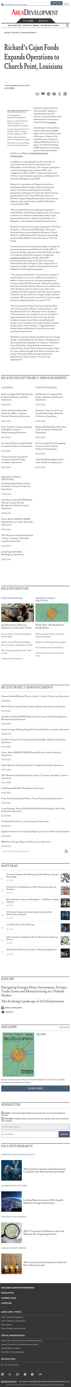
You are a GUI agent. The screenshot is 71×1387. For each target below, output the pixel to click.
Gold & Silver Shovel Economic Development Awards (21, 1341)
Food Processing (46, 387)
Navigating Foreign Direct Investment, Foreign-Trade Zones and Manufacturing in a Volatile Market (34, 991)
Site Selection (6, 1325)
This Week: (34, 1120)
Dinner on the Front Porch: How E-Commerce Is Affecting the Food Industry (18, 123)
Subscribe (57, 3)
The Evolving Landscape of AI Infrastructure (32, 1001)
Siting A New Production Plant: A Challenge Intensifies (18, 138)
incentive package (18, 257)
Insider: (33, 1114)
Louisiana (51, 122)
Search (43, 21)
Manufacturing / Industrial (11, 478)
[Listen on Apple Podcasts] (35, 1008)
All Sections (67, 25)
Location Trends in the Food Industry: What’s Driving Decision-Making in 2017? (18, 131)
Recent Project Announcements (20, 33)
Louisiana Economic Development (29, 154)
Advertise (23, 4)
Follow (28, 21)
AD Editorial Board (50, 25)
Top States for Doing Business (13, 1352)
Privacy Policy (43, 1384)
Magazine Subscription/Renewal (18, 1288)
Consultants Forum (10, 4)
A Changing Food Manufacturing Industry (16, 116)
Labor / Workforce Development (13, 1321)
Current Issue (8, 1298)
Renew (66, 4)
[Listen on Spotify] (35, 1012)
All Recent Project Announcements (16, 851)
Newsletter (7, 1293)
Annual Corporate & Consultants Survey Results (19, 1344)
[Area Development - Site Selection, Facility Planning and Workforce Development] (35, 12)
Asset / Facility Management (12, 1317)
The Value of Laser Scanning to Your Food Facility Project (18, 144)
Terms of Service (55, 1384)
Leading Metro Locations (10, 1348)
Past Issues (64, 1027)
